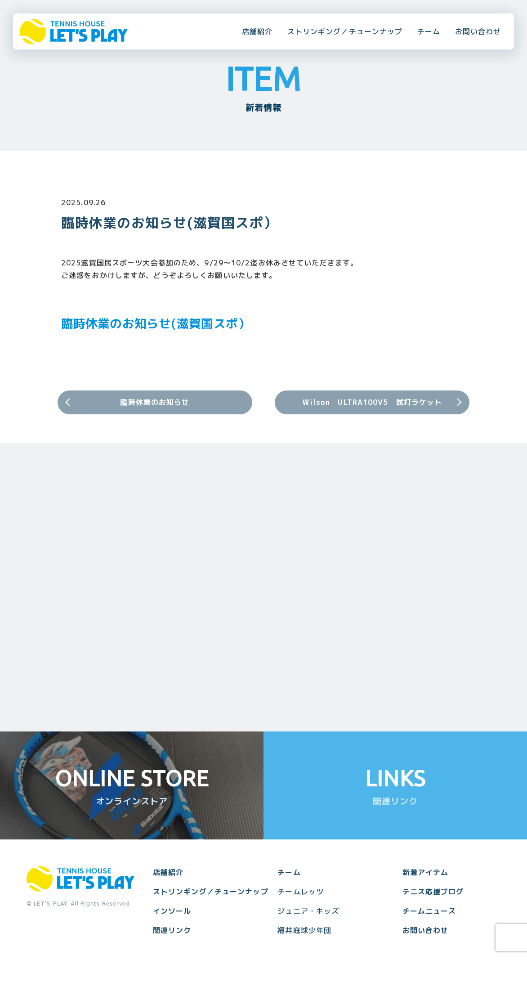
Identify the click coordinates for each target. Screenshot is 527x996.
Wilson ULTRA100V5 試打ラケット (372, 402)
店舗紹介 (257, 31)
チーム (428, 31)
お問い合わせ (478, 31)
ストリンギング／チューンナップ (345, 31)
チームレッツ (300, 892)
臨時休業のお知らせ (154, 402)
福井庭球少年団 (304, 930)
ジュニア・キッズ (308, 911)
